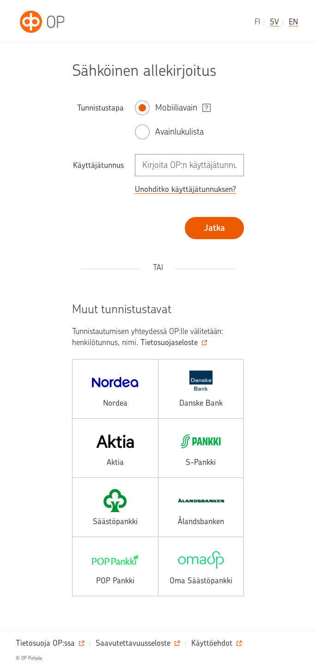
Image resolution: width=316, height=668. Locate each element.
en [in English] (293, 21)
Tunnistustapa (100, 107)
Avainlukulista (179, 131)
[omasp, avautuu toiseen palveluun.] (201, 566)
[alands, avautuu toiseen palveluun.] (201, 507)
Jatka (214, 228)
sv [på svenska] (274, 21)
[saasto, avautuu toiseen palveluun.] (115, 507)
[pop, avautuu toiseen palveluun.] (115, 566)
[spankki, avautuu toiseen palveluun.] (201, 448)
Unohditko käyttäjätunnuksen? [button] (185, 189)
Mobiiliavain (176, 107)
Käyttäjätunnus (98, 165)
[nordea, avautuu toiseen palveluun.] (115, 388)
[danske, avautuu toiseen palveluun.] (201, 388)
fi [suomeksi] (257, 21)
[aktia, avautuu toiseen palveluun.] (115, 448)
